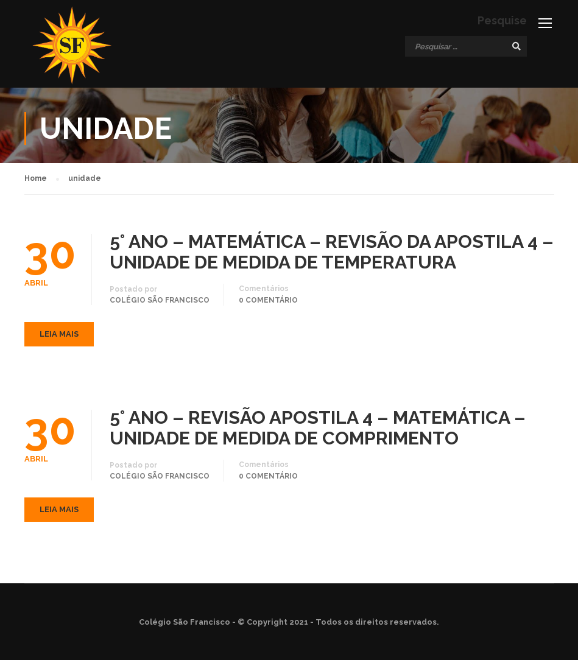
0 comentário (268, 300)
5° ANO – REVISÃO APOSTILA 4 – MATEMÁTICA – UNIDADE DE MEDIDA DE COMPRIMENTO (318, 428)
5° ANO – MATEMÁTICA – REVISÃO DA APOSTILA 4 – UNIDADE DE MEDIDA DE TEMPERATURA (332, 252)
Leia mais (59, 334)
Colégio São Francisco (160, 300)
